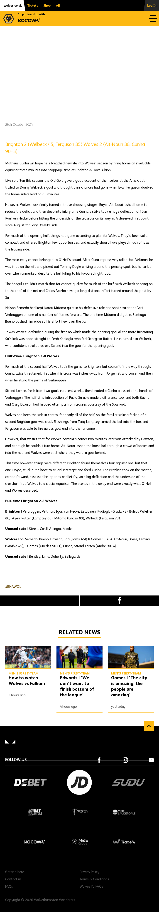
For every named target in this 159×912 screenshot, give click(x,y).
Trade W (124, 841)
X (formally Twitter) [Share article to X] (39, 600)
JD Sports (79, 782)
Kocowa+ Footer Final (35, 841)
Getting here (14, 872)
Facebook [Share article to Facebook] (119, 600)
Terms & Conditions (94, 879)
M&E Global (79, 841)
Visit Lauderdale (124, 812)
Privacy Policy (89, 872)
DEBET (30, 782)
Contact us (13, 879)
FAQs (9, 887)
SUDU (128, 782)
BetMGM (35, 812)
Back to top (149, 726)
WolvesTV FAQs (91, 887)
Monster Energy (79, 812)
